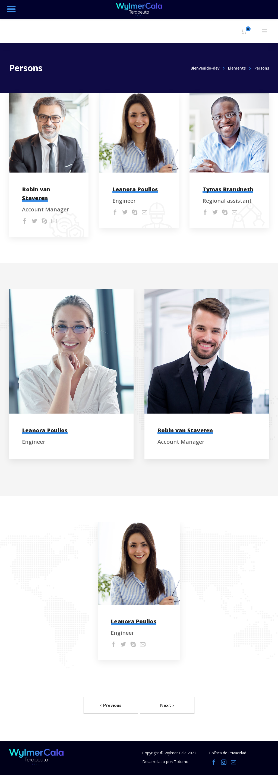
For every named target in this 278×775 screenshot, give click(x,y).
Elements (237, 68)
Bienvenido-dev (205, 68)
